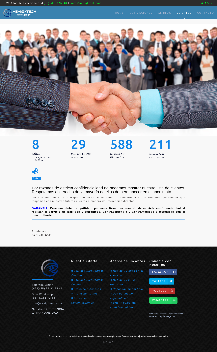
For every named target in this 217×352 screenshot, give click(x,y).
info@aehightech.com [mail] (86, 3)
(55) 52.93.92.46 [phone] (55, 3)
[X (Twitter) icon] (208, 3)
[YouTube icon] (211, 3)
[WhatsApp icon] (202, 3)
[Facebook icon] (205, 3)
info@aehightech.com (47, 303)
